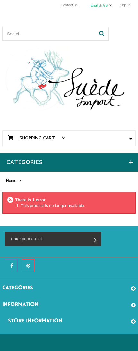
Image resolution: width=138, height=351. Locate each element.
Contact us (69, 5)
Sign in (125, 5)
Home (11, 181)
